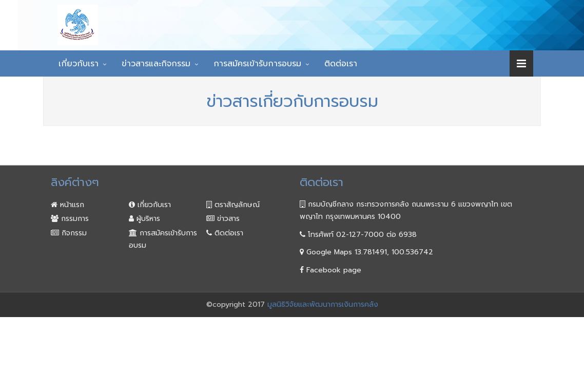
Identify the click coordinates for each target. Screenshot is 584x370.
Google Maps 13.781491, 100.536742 (366, 252)
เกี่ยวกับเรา (79, 64)
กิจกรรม (69, 233)
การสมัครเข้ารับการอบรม (257, 64)
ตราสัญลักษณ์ (233, 204)
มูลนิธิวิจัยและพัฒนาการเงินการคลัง (322, 304)
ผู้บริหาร (144, 218)
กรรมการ (70, 218)
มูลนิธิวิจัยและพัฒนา (231, 17)
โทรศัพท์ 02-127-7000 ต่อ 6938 (358, 234)
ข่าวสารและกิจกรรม (156, 64)
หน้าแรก (67, 204)
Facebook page (330, 270)
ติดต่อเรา (340, 64)
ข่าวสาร (223, 218)
